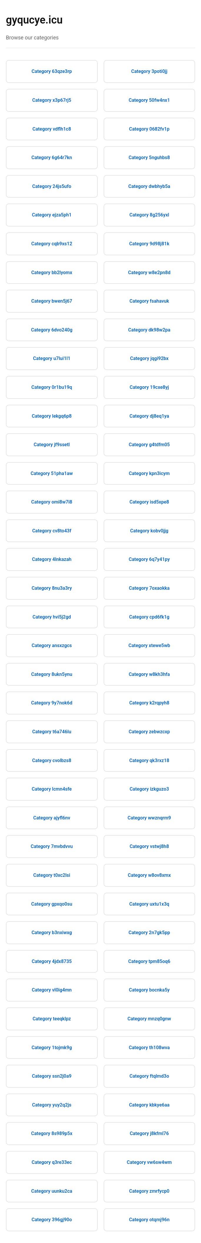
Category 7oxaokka (149, 588)
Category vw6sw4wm (149, 1162)
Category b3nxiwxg (51, 932)
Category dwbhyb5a (149, 186)
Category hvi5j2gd (51, 617)
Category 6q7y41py (149, 559)
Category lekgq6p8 (52, 416)
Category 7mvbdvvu (52, 846)
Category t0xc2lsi (51, 875)
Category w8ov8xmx (149, 875)
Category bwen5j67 (51, 301)
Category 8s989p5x (51, 1133)
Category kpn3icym (149, 473)
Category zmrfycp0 (149, 1191)
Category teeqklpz (52, 1019)
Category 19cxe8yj (149, 387)
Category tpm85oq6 (149, 961)
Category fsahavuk (149, 301)
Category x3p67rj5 (51, 100)
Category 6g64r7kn (51, 157)
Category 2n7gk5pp (149, 932)
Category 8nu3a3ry (51, 588)
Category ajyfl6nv (51, 818)
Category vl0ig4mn (52, 990)
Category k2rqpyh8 (149, 703)
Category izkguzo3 (149, 789)
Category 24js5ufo (51, 186)
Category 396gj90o (51, 1219)
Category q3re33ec (51, 1162)
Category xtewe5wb (149, 645)
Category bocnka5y (149, 990)
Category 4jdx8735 (52, 961)
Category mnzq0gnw (149, 1019)
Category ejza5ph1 (52, 215)
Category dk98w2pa (149, 330)
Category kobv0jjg (149, 531)
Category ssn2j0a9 (52, 1076)
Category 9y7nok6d (51, 703)
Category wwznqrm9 (149, 818)
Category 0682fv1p (149, 129)
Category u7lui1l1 (51, 358)
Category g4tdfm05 (149, 444)
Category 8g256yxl (149, 215)
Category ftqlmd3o (149, 1076)
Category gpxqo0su (51, 904)
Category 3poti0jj (149, 71)
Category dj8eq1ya (149, 416)
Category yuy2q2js (51, 1105)
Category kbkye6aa (149, 1105)
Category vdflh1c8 (51, 129)
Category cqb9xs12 (51, 243)
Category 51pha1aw (52, 473)
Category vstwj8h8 (149, 846)
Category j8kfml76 (149, 1133)
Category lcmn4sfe (52, 789)
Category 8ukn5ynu (51, 674)
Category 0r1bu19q (51, 387)
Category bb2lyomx (51, 272)
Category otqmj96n (149, 1219)
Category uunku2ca (51, 1191)
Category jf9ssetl (52, 444)
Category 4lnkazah (52, 559)
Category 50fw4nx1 (149, 100)
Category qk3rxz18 (149, 760)
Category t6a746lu (51, 731)
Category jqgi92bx (149, 358)
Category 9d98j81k (149, 243)
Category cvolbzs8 (51, 760)
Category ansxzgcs (51, 645)
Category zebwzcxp (149, 731)
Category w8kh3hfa (149, 674)
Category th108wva (149, 1047)
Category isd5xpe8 (149, 502)
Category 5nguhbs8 (149, 157)
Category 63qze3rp (51, 71)
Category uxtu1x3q (149, 904)
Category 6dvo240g (51, 330)
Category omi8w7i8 (51, 502)
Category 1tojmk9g (51, 1047)
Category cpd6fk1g (149, 617)
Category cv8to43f (51, 531)
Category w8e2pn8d (149, 272)
